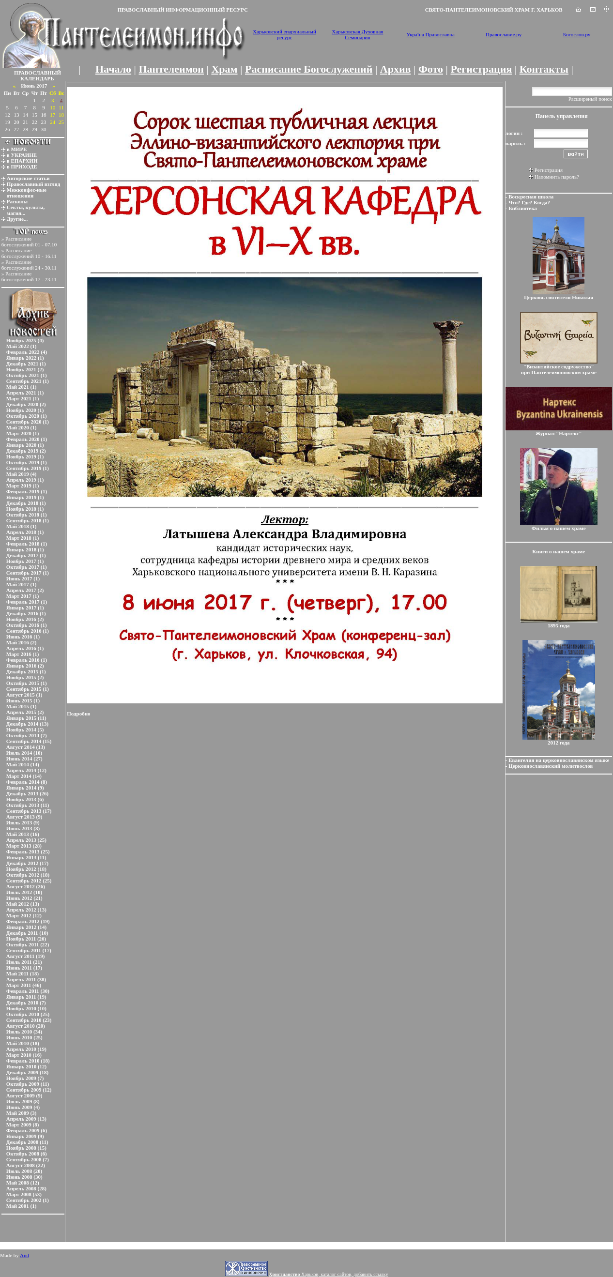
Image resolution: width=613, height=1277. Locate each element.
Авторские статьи (28, 178)
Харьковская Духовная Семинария (357, 34)
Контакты (544, 69)
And (24, 1255)
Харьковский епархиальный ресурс (284, 34)
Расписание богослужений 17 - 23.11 (29, 276)
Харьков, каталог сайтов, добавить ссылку (328, 1274)
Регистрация (481, 69)
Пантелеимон (171, 69)
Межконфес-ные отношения (26, 192)
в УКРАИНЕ (22, 155)
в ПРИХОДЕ (22, 166)
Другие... (17, 219)
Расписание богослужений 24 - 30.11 (29, 265)
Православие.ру (503, 34)
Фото (430, 69)
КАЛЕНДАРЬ (37, 78)
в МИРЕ (17, 149)
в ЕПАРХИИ (22, 161)
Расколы (17, 201)
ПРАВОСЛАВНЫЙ (37, 73)
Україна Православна (430, 34)
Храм (224, 69)
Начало (113, 69)
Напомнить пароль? (557, 177)
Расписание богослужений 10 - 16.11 (29, 253)
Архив (395, 69)
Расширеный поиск (590, 99)
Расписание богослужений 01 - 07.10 (29, 241)
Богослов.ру (577, 34)
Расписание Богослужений (308, 69)
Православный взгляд (34, 184)
